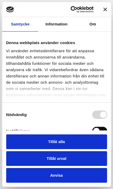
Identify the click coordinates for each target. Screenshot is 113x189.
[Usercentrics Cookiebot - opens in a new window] (71, 9)
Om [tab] (93, 24)
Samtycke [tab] (20, 24)
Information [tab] (57, 24)
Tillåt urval (56, 158)
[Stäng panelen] (105, 9)
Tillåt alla (56, 141)
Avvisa (56, 175)
